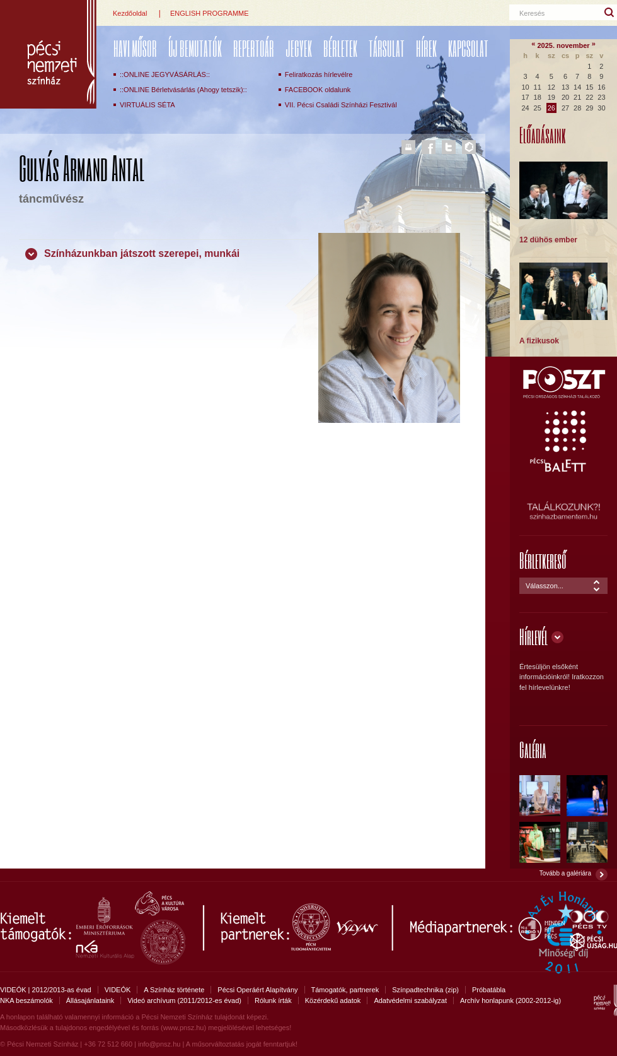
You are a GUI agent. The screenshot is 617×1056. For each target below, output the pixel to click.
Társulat (387, 48)
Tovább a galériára (565, 873)
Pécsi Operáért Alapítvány (257, 990)
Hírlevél (533, 636)
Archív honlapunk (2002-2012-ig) (510, 1000)
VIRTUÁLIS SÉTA (147, 105)
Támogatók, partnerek (345, 990)
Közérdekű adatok (333, 1000)
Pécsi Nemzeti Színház (48, 54)
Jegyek (298, 48)
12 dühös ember (548, 239)
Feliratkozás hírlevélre (319, 74)
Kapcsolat (468, 48)
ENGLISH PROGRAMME (209, 13)
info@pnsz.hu (159, 1044)
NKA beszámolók (26, 1000)
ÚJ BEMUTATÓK (195, 48)
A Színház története (174, 990)
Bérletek (340, 48)
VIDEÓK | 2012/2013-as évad (45, 990)
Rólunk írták (273, 1000)
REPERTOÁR (253, 48)
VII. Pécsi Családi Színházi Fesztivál (341, 105)
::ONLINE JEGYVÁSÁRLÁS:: (165, 74)
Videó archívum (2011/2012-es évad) (184, 1000)
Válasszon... (544, 586)
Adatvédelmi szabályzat (410, 1000)
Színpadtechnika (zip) (425, 990)
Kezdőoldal (130, 13)
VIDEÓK (118, 990)
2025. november (563, 45)
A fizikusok (539, 340)
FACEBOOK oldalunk (318, 89)
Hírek (426, 48)
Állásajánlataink (90, 1000)
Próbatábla (488, 990)
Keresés (532, 13)
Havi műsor (135, 48)
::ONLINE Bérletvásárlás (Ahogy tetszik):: (183, 89)
